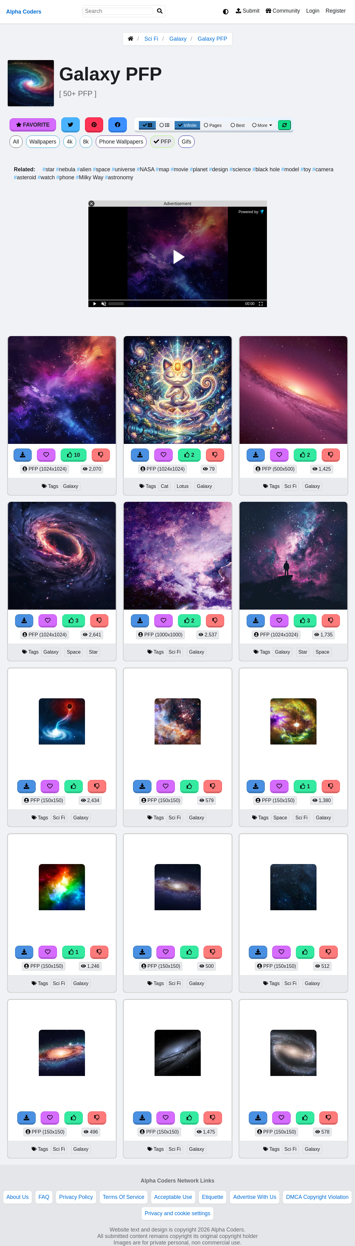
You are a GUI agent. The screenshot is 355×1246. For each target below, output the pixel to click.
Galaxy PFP (212, 39)
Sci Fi (151, 39)
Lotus (183, 486)
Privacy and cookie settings (177, 1213)
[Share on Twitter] (70, 124)
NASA (146, 169)
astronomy (119, 177)
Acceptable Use (173, 1197)
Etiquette (212, 1197)
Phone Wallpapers (121, 142)
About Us (17, 1197)
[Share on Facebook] (117, 124)
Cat (164, 486)
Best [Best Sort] (238, 125)
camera (323, 169)
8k (86, 142)
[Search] (160, 11)
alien (85, 169)
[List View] (164, 125)
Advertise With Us (254, 1197)
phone (66, 177)
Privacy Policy (76, 1197)
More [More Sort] (262, 125)
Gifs (186, 142)
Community (283, 11)
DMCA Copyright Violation (317, 1197)
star (49, 169)
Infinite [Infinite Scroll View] (187, 125)
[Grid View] (147, 125)
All (16, 142)
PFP (162, 142)
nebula (66, 169)
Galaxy (178, 39)
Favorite (33, 125)
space (102, 169)
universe (124, 169)
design (219, 169)
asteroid (26, 177)
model (291, 169)
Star (93, 652)
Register (335, 11)
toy (306, 169)
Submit (248, 11)
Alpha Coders (23, 12)
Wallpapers (43, 142)
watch (47, 177)
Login (312, 11)
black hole (266, 169)
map (163, 169)
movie (180, 169)
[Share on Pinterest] (94, 124)
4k (70, 142)
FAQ (43, 1197)
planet (199, 169)
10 (73, 455)
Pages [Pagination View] (213, 125)
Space (74, 652)
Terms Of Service (123, 1197)
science (241, 169)
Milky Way (90, 177)
